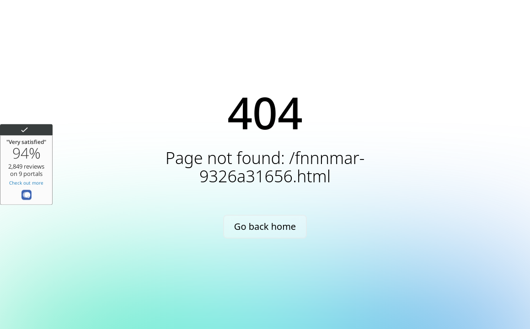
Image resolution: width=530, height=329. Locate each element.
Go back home (265, 226)
